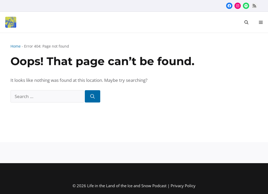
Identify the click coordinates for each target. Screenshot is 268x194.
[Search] (92, 96)
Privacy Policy (183, 185)
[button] (246, 22)
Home (15, 46)
